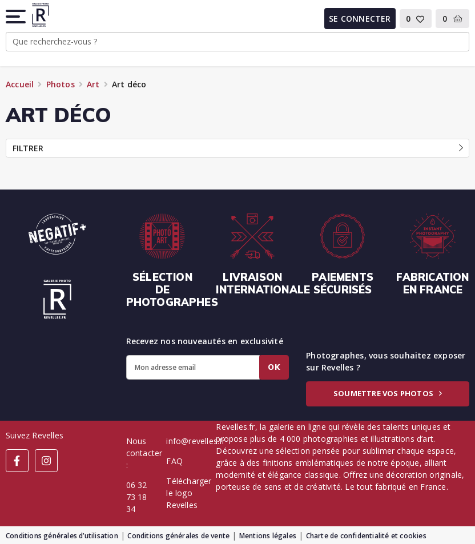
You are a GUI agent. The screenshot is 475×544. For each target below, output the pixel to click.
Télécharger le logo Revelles (188, 493)
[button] (16, 16)
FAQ (174, 461)
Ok (274, 367)
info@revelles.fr (195, 441)
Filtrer (238, 148)
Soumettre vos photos (387, 393)
